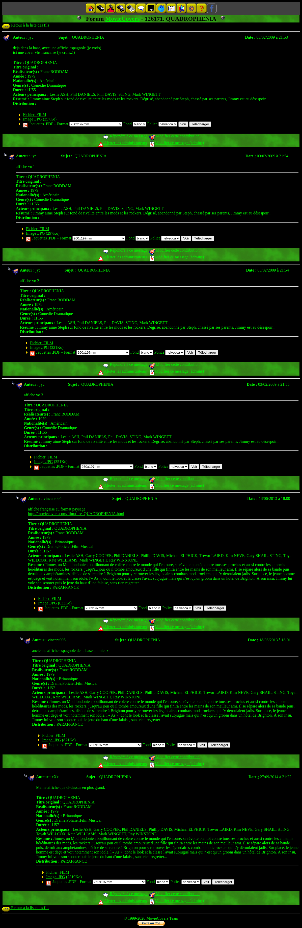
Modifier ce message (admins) (177, 143)
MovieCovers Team (162, 918)
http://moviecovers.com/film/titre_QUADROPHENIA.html (76, 513)
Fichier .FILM (34, 114)
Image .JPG (32, 119)
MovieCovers (122, 18)
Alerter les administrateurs (122, 143)
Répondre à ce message (125, 136)
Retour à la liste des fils (25, 25)
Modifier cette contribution (174, 136)
